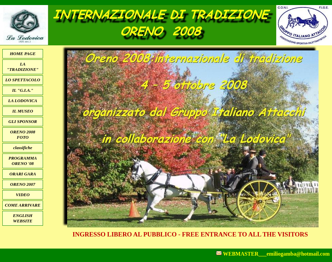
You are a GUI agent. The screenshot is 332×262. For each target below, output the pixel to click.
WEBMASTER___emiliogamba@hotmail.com (276, 254)
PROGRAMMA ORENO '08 (22, 161)
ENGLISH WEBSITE (23, 218)
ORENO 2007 (22, 184)
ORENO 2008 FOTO (22, 134)
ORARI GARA (22, 173)
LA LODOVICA (22, 100)
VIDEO (23, 194)
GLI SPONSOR (22, 121)
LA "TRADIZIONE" (23, 66)
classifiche (22, 147)
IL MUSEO (22, 111)
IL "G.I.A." (22, 90)
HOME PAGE (23, 53)
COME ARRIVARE (23, 205)
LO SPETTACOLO (22, 79)
